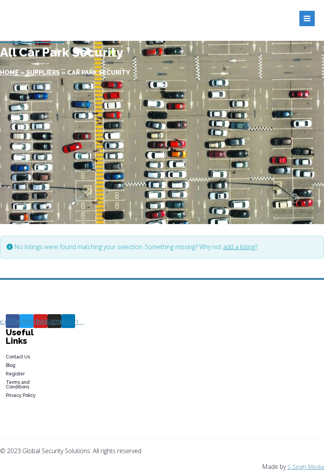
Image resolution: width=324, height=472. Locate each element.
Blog (10, 365)
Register (15, 374)
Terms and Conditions (18, 385)
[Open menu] (307, 18)
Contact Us (18, 357)
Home (9, 72)
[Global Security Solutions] (71, 18)
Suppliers (43, 72)
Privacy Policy (21, 395)
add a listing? (240, 247)
